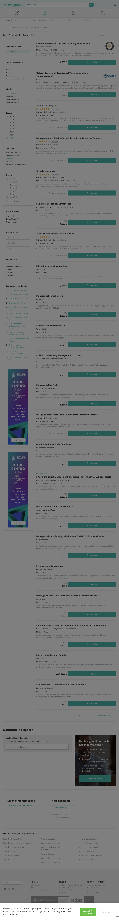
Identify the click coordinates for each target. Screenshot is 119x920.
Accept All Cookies (88, 912)
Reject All (106, 912)
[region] (59, 911)
